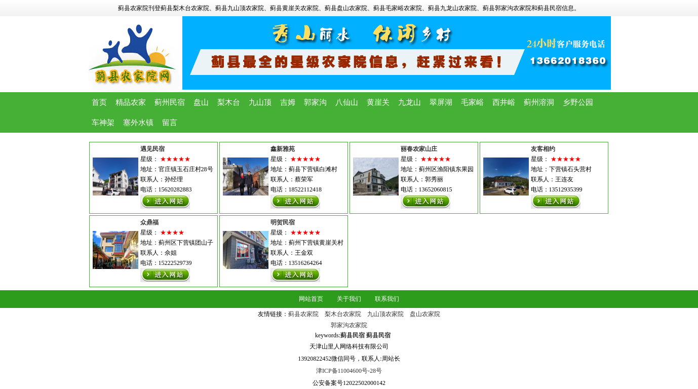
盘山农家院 (425, 314)
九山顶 (260, 102)
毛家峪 (472, 102)
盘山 (201, 102)
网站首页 (311, 298)
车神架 (103, 123)
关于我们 (349, 298)
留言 (169, 123)
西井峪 (503, 102)
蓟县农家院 (303, 314)
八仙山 (346, 102)
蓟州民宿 (169, 102)
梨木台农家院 (343, 314)
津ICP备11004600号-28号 (349, 370)
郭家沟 (315, 102)
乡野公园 (578, 102)
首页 (99, 102)
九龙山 (409, 102)
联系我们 (387, 298)
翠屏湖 (441, 102)
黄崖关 (378, 102)
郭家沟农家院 (349, 325)
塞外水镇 (138, 123)
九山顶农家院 (385, 314)
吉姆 (287, 102)
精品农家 (130, 102)
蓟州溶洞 (539, 102)
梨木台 (228, 102)
